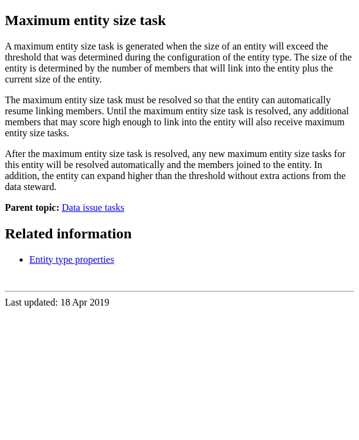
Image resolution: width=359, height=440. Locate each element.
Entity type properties (71, 259)
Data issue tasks (93, 207)
